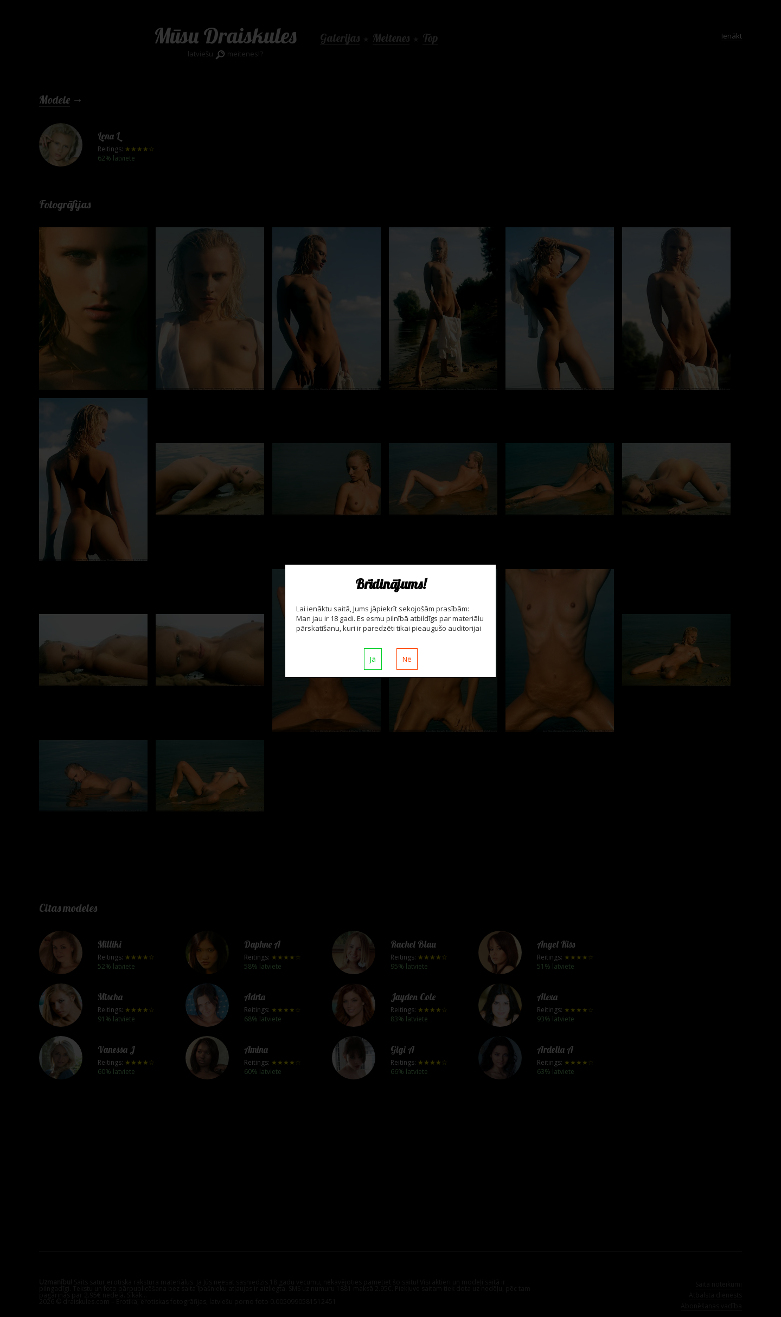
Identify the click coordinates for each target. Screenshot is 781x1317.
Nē (407, 659)
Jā (373, 659)
